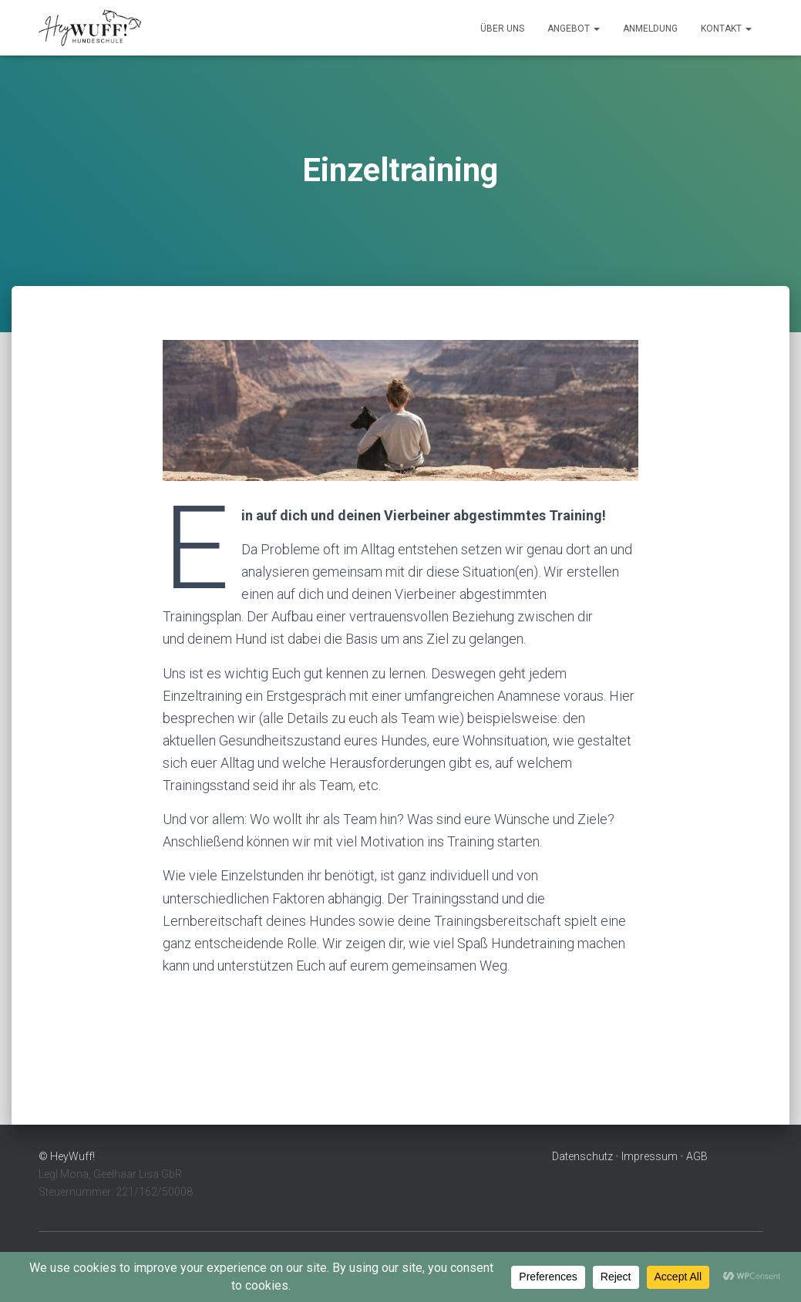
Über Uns (502, 28)
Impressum (649, 1156)
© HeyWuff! (67, 1156)
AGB (697, 1156)
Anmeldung (650, 28)
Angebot (573, 28)
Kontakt (726, 28)
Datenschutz (582, 1156)
